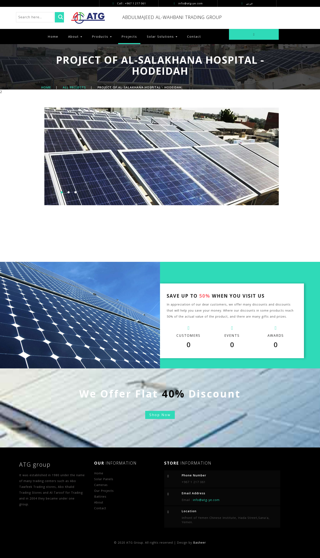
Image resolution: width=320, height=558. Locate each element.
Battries (100, 496)
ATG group (35, 464)
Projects (129, 36)
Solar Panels (103, 479)
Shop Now (160, 415)
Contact (194, 36)
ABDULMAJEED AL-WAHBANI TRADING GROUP (172, 17)
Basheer (199, 542)
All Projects (74, 87)
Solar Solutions (162, 36)
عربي (247, 3)
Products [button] (102, 36)
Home (55, 36)
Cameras (101, 485)
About (75, 36)
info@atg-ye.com (190, 3)
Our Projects (104, 491)
